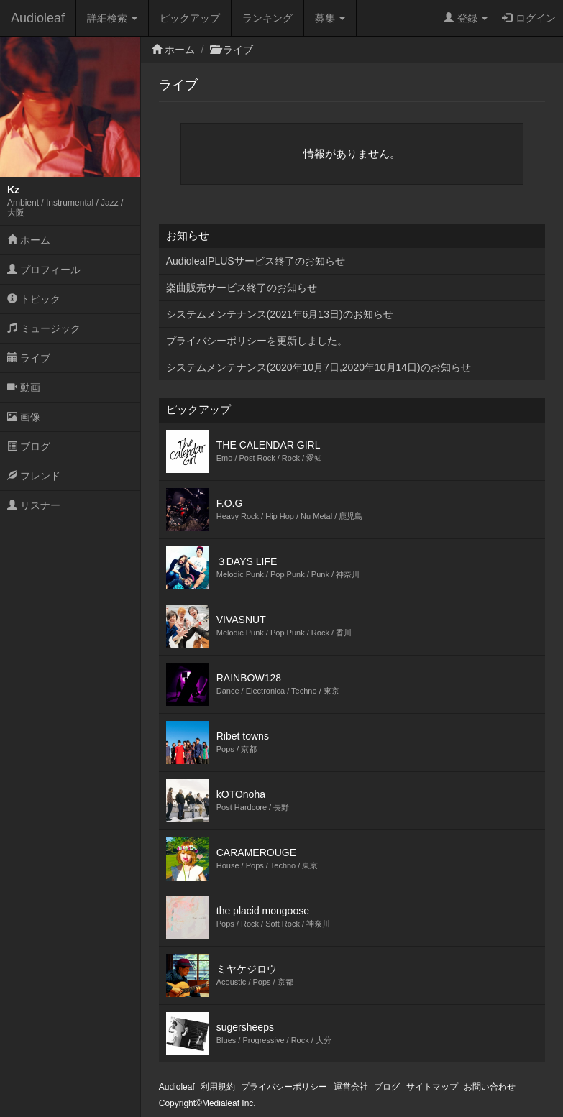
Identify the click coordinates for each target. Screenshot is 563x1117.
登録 (466, 18)
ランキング (267, 18)
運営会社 (351, 1087)
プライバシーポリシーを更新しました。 (256, 340)
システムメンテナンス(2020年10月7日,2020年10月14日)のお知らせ (318, 367)
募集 (330, 18)
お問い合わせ (490, 1087)
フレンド (33, 476)
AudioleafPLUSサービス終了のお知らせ (255, 261)
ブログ (28, 446)
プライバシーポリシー (284, 1087)
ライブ (28, 358)
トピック (33, 299)
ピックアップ (190, 18)
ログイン (529, 18)
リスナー (33, 505)
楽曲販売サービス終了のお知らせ (241, 287)
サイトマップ (432, 1087)
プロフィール (44, 269)
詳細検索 (112, 18)
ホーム (28, 240)
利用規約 (218, 1087)
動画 (23, 387)
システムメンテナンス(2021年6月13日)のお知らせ (279, 314)
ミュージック (44, 328)
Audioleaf (38, 18)
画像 (23, 417)
